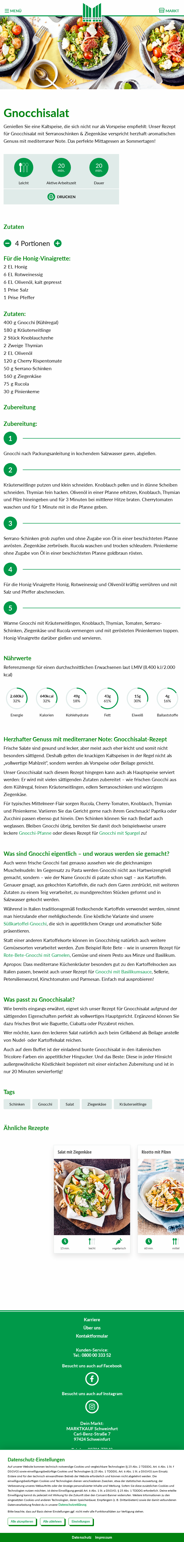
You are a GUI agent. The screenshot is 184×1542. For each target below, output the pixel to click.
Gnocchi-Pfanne (35, 863)
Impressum (103, 1537)
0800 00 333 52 (96, 1355)
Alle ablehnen (52, 1521)
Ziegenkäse (96, 1134)
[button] (178, 1231)
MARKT (169, 10)
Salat (70, 1134)
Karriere (92, 1319)
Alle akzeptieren (22, 1521)
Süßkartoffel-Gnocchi (25, 954)
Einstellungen (81, 1521)
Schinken (17, 1134)
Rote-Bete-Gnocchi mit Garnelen (37, 985)
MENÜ (13, 10)
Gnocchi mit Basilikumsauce (123, 1002)
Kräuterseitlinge (133, 1134)
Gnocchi (45, 1134)
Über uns (92, 1327)
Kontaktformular (92, 1336)
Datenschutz (82, 1537)
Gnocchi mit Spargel (119, 863)
